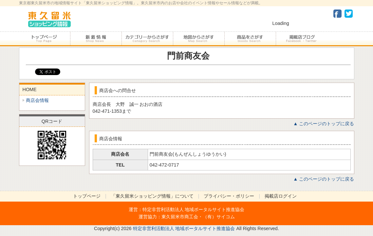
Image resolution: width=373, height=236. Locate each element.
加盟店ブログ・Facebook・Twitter (301, 39)
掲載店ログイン (281, 196)
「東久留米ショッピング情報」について (152, 196)
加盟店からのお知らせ (95, 39)
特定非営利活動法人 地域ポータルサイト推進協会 (193, 209)
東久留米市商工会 (179, 216)
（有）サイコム (219, 216)
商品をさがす (250, 39)
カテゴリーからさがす (147, 39)
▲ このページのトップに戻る (323, 123)
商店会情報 (37, 100)
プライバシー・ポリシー (229, 196)
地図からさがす (198, 39)
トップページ (44, 39)
